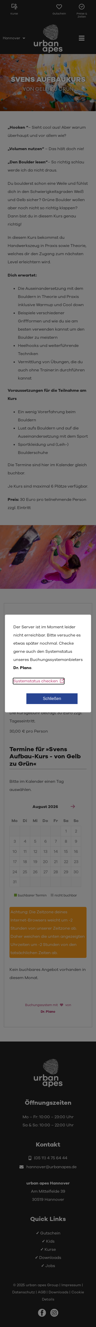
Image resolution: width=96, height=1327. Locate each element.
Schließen (52, 698)
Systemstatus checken (38, 681)
